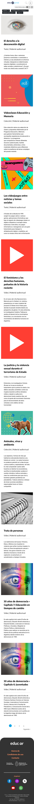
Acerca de (15, 751)
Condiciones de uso (15, 754)
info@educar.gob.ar (21, 800)
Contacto (15, 758)
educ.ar (7, 794)
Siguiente (27, 729)
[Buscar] (26, 3)
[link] (31, 3)
